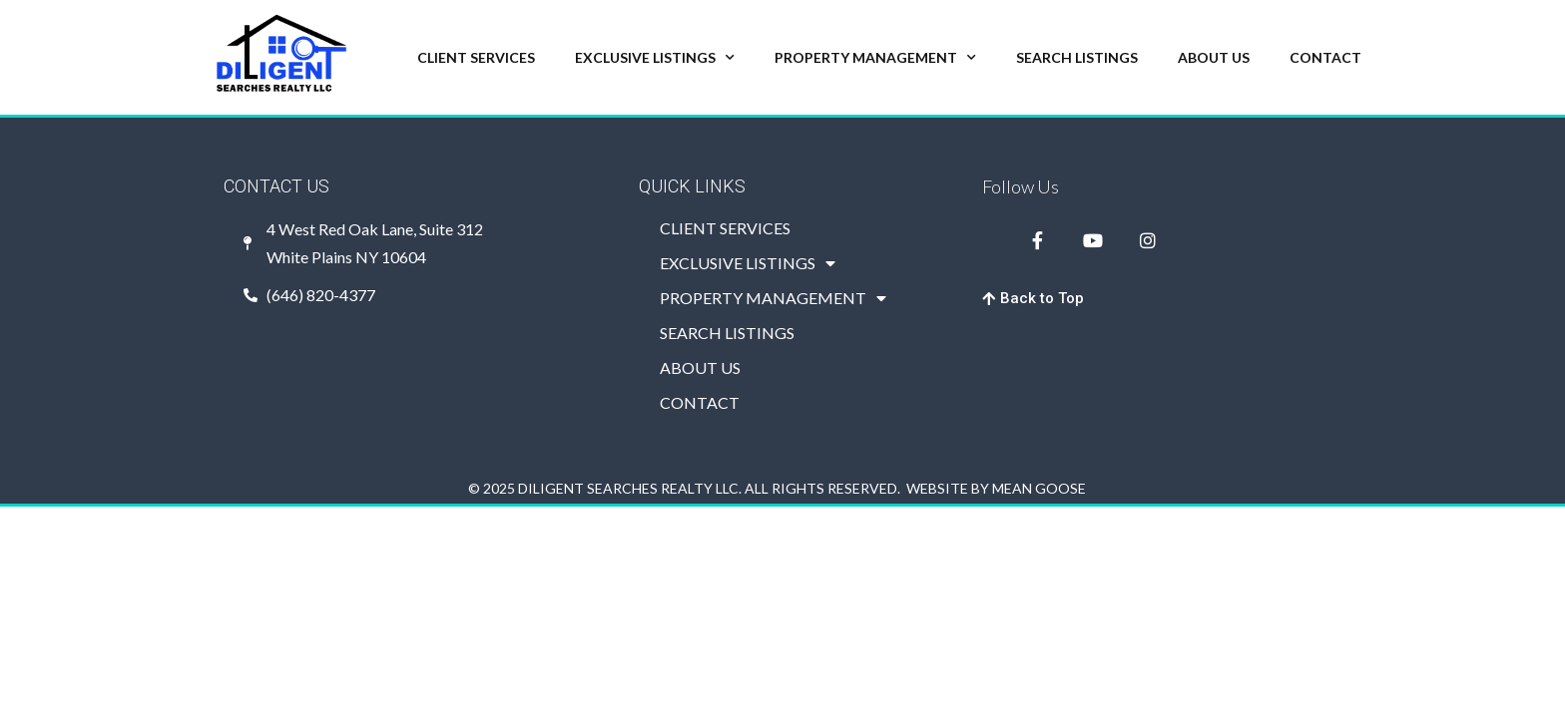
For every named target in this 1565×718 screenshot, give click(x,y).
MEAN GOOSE (1039, 488)
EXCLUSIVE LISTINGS (655, 58)
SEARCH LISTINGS (1077, 57)
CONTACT (1325, 57)
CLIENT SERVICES (476, 57)
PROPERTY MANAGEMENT (875, 58)
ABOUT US (1214, 57)
